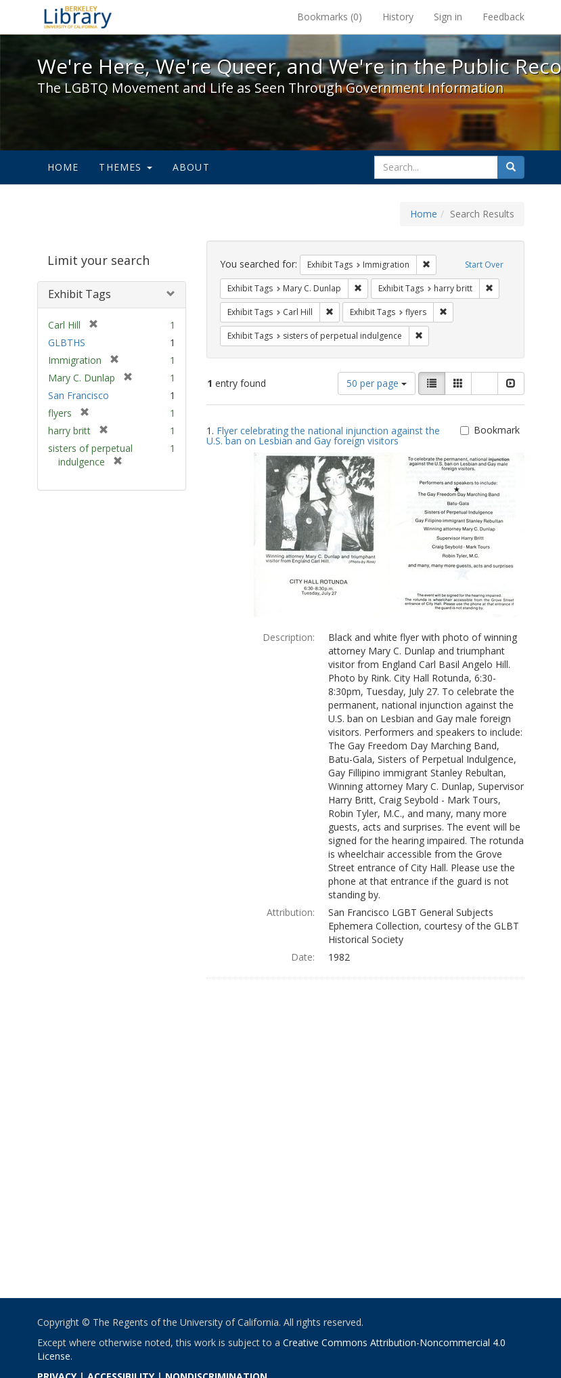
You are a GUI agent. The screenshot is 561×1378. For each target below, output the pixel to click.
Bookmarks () (329, 16)
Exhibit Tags (79, 294)
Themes (125, 167)
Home (63, 167)
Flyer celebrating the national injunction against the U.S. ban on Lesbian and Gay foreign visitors (323, 435)
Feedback (503, 16)
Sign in (448, 16)
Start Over (484, 264)
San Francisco (78, 395)
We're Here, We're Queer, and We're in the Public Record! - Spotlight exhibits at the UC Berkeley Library (78, 17)
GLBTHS (66, 342)
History (397, 16)
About (191, 167)
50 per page (376, 383)
